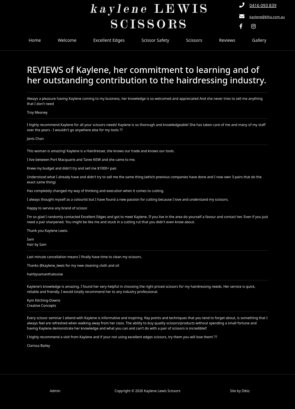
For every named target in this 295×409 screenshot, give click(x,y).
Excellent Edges (109, 40)
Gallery (259, 40)
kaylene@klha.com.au (267, 17)
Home (35, 40)
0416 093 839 (262, 5)
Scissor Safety (155, 40)
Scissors (194, 40)
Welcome (67, 40)
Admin (55, 390)
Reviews (227, 40)
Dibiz (246, 390)
